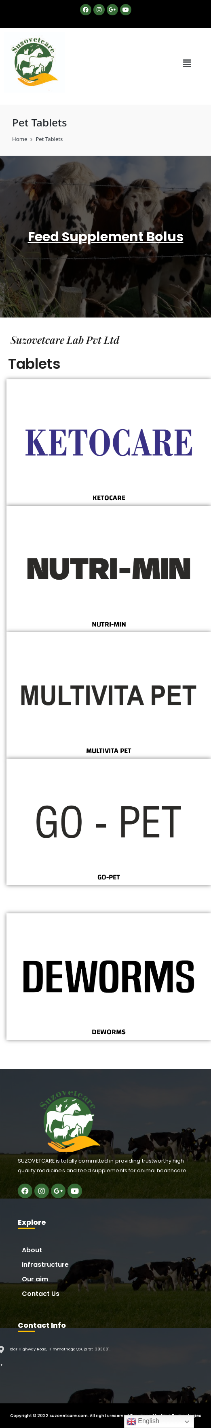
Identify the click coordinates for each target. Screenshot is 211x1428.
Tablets (34, 364)
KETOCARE (109, 498)
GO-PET (108, 877)
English (143, 1421)
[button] (187, 63)
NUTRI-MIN (109, 624)
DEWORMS (109, 1032)
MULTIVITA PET (108, 750)
